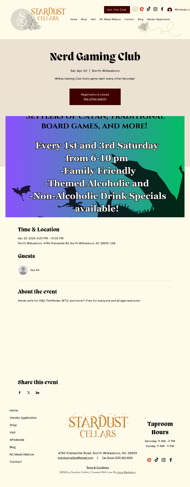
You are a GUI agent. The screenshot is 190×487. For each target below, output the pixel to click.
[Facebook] (162, 9)
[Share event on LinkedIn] (37, 392)
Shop (13, 425)
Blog (13, 447)
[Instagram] (155, 9)
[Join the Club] (117, 9)
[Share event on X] (28, 392)
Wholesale (17, 440)
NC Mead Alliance (22, 454)
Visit (13, 432)
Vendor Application (23, 418)
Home (14, 410)
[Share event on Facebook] (19, 392)
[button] (84, 19)
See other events (95, 99)
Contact (16, 462)
